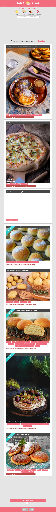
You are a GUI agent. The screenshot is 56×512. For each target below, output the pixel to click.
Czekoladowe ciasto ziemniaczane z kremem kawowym (29, 354)
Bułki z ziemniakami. (21, 227)
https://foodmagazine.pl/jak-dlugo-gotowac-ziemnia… (24, 304)
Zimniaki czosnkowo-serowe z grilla (15, 192)
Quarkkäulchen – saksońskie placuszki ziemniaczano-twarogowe (22, 46)
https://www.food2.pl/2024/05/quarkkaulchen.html (23, 117)
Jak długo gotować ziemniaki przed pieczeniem (18, 270)
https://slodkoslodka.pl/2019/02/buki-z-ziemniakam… (24, 264)
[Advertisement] (28, 28)
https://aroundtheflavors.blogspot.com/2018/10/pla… (24, 474)
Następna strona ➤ (28, 500)
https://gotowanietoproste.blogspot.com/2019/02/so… (24, 348)
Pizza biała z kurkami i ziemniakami (15, 123)
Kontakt (31, 509)
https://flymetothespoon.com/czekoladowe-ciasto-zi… (24, 428)
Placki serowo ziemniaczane (23, 434)
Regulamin (25, 509)
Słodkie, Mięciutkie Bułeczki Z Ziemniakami (26, 310)
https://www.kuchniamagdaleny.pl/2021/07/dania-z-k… (24, 186)
